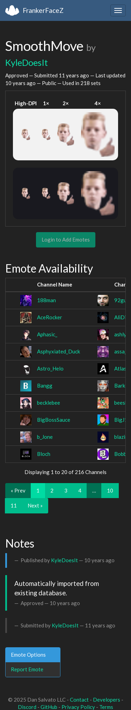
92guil (121, 300)
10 (110, 490)
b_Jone (45, 437)
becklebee (48, 402)
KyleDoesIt (26, 62)
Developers (106, 699)
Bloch (43, 454)
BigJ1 (121, 420)
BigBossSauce (53, 420)
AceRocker (49, 317)
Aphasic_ (47, 334)
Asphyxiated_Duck (58, 351)
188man (46, 300)
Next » (35, 505)
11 (13, 505)
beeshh (122, 402)
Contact (79, 699)
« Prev (18, 490)
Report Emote (27, 669)
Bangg (44, 385)
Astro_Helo (50, 368)
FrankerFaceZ (43, 10)
